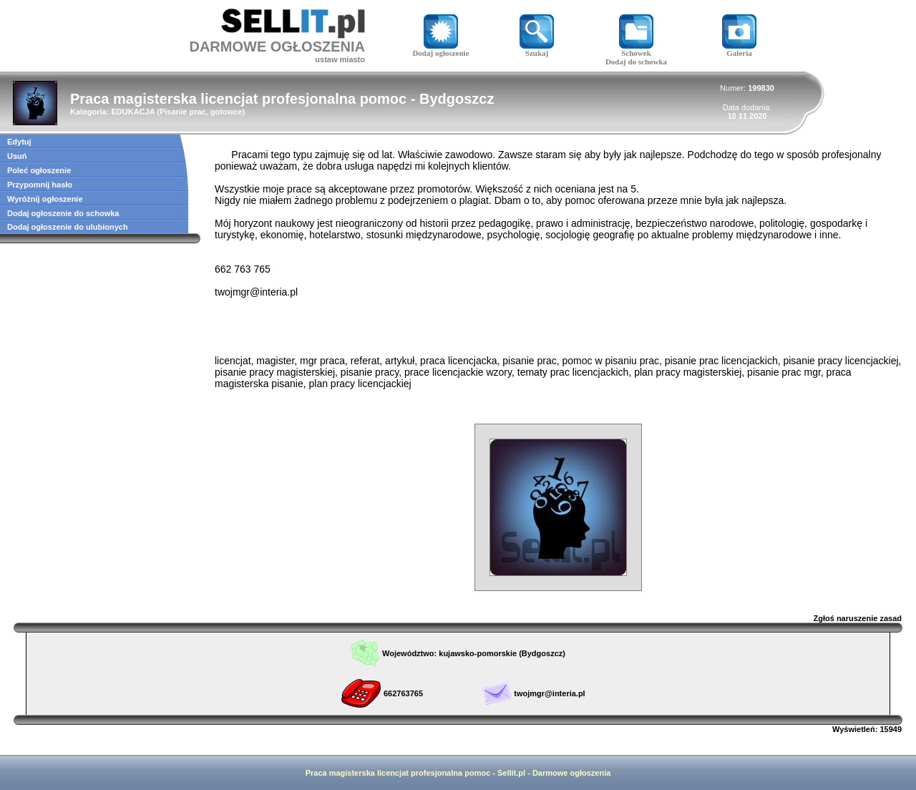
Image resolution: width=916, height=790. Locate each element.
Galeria (739, 49)
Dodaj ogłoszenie (440, 49)
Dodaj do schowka (636, 61)
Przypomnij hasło (39, 184)
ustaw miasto (340, 59)
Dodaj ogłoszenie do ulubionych (67, 227)
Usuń (17, 156)
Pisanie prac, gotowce (201, 111)
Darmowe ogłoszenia (571, 773)
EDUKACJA (133, 111)
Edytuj (19, 141)
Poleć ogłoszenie (39, 170)
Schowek (636, 49)
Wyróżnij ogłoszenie (45, 199)
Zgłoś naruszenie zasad (858, 618)
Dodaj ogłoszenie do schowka (63, 213)
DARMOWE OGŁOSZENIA (277, 46)
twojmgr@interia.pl (549, 693)
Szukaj (537, 49)
